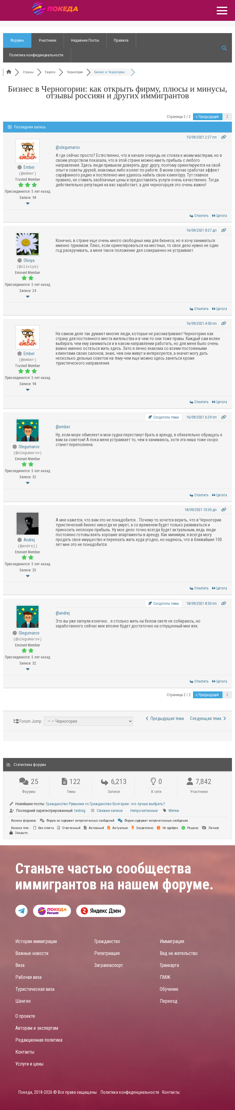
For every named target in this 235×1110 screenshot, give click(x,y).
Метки (174, 810)
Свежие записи (110, 810)
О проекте (25, 1016)
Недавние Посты (85, 40)
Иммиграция (172, 941)
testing (79, 810)
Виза (19, 965)
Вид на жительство (179, 953)
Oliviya (29, 260)
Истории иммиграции (36, 941)
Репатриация (107, 953)
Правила (121, 40)
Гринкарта (169, 965)
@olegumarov (68, 147)
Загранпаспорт (108, 965)
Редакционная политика (38, 1040)
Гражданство (107, 941)
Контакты (24, 1052)
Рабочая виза (28, 977)
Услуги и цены (29, 1064)
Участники (47, 40)
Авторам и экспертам (36, 1028)
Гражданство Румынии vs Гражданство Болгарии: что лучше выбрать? (105, 803)
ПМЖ (165, 977)
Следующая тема (208, 718)
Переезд (168, 1001)
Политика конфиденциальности (36, 55)
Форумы (17, 40)
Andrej (29, 539)
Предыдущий (208, 117)
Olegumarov (29, 446)
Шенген (23, 1001)
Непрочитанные (144, 810)
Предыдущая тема (165, 718)
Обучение (169, 989)
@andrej (63, 613)
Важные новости (31, 953)
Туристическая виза (34, 989)
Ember (29, 167)
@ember (63, 426)
